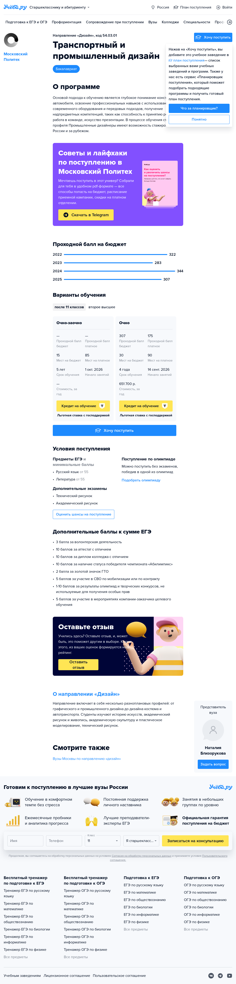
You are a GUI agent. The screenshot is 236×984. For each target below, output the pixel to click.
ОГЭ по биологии (198, 907)
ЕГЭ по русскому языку (143, 885)
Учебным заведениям (22, 975)
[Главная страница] (15, 7)
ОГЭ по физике (197, 922)
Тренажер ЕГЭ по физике (25, 949)
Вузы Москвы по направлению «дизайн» (87, 758)
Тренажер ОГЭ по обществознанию (79, 919)
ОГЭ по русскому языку (204, 885)
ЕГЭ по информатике (141, 914)
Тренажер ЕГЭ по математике (18, 906)
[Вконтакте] (211, 975)
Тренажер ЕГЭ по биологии (27, 929)
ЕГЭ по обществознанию (145, 900)
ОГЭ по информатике (202, 914)
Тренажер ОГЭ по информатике (79, 939)
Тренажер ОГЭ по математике (79, 906)
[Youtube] (229, 975)
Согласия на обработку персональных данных (141, 855)
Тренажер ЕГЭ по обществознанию (18, 919)
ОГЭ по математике (200, 892)
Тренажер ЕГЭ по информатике (18, 939)
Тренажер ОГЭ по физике (85, 949)
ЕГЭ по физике (136, 922)
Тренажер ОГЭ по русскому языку (87, 893)
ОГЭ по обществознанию (205, 900)
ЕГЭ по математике (140, 892)
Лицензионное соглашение (67, 975)
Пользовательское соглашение (119, 975)
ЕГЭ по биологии (138, 907)
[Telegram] (220, 975)
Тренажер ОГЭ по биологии (87, 929)
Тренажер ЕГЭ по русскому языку (27, 893)
